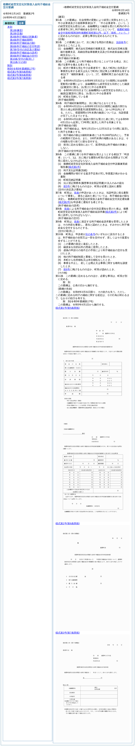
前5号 (66, 186)
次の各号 (90, 234)
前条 (76, 192)
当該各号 (121, 42)
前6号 (66, 269)
